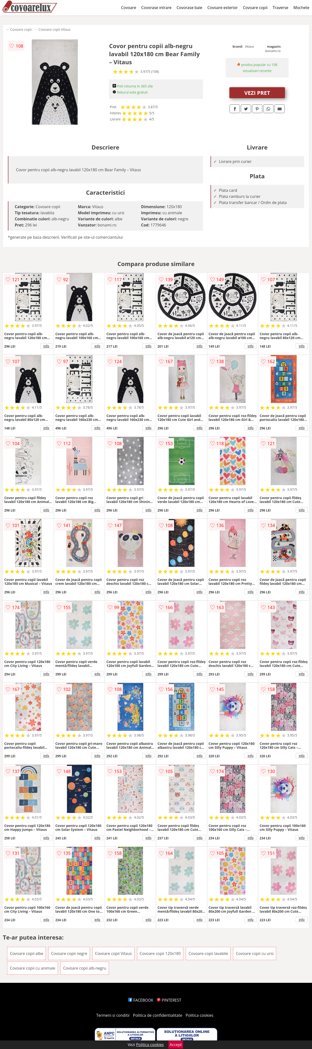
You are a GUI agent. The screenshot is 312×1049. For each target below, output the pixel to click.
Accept (176, 1044)
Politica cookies (200, 1015)
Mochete (301, 7)
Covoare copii (255, 7)
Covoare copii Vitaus (55, 29)
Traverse (280, 7)
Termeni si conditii (113, 1015)
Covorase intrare (156, 7)
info (46, 346)
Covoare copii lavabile (208, 953)
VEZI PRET (257, 92)
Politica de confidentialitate (157, 1015)
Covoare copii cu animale (32, 968)
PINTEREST (169, 1000)
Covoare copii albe (26, 953)
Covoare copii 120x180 (160, 953)
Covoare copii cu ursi (254, 953)
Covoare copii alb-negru (84, 968)
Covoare (128, 7)
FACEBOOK (140, 1000)
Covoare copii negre (69, 953)
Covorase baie (189, 7)
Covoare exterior (222, 7)
